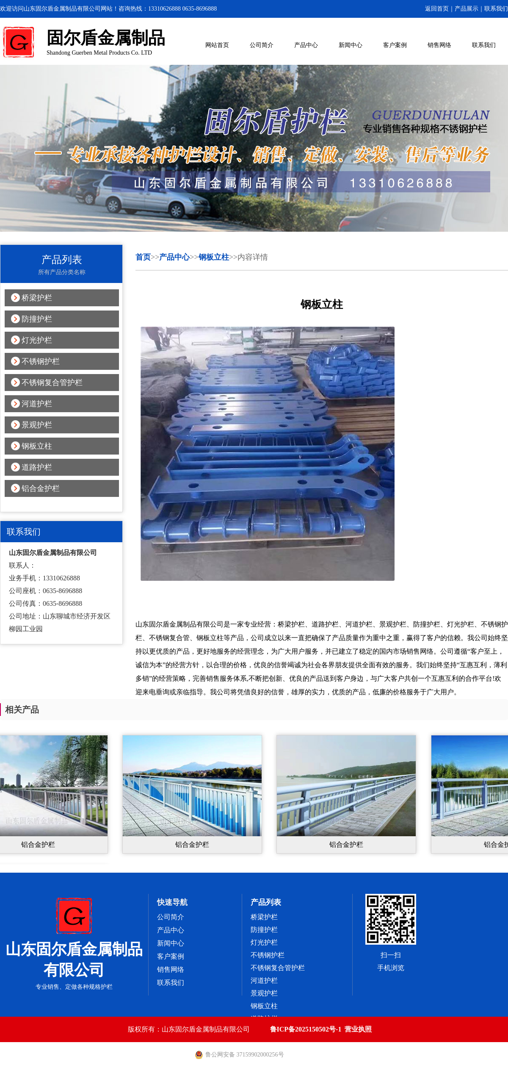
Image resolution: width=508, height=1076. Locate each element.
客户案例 (395, 45)
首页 (143, 257)
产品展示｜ (469, 9)
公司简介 (261, 45)
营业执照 (358, 1029)
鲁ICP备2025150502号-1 (306, 1029)
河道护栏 (37, 403)
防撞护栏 (37, 319)
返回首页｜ (440, 9)
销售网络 (439, 45)
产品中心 (306, 45)
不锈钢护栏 (41, 361)
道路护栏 (37, 467)
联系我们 (496, 9)
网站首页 (217, 45)
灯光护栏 (37, 340)
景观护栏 (37, 425)
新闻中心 (350, 45)
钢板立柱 (37, 446)
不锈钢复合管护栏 (52, 382)
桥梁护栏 (37, 298)
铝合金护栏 (41, 488)
